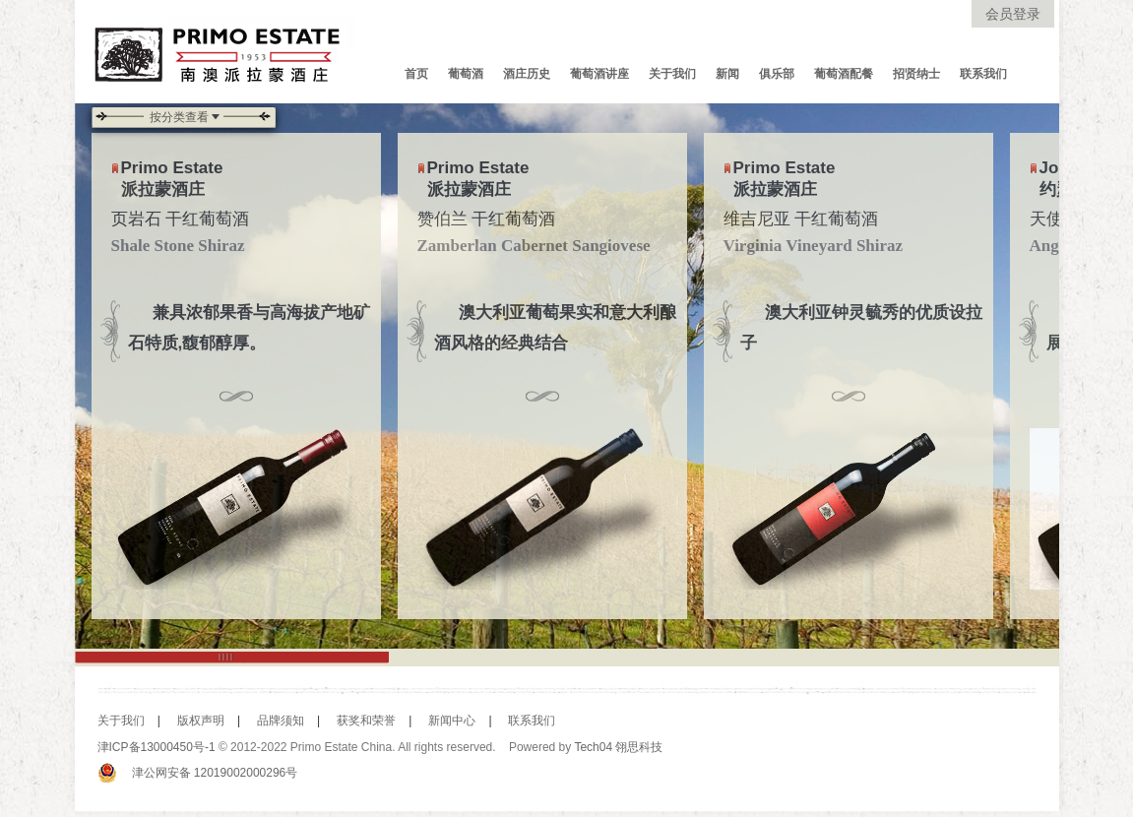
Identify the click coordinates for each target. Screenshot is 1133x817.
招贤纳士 (916, 74)
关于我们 (672, 74)
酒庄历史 (526, 74)
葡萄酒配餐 (843, 74)
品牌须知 (273, 720)
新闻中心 (445, 720)
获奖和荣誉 (360, 720)
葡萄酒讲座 (599, 74)
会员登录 (1012, 14)
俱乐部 (776, 74)
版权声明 (193, 720)
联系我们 (983, 74)
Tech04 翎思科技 (618, 747)
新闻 (727, 74)
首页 (416, 74)
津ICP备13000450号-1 (156, 747)
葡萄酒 (465, 74)
